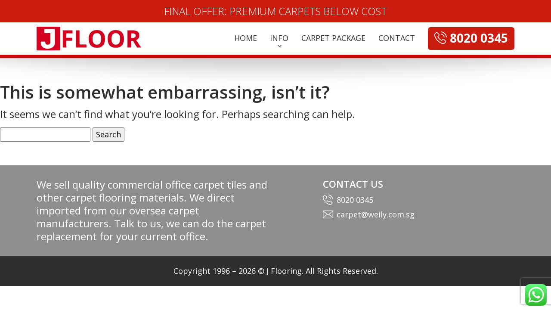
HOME (245, 38)
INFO (279, 38)
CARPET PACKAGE (333, 38)
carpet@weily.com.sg (376, 214)
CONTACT (396, 38)
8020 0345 (355, 200)
